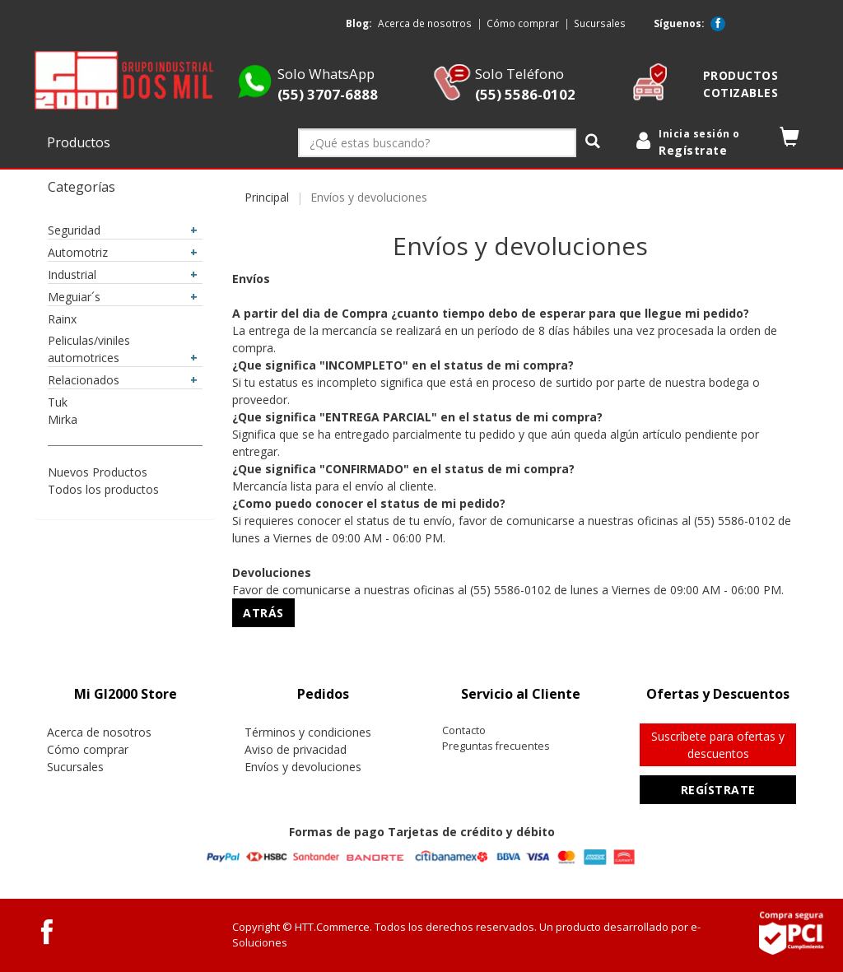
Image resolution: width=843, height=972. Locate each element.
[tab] (125, 694)
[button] (790, 140)
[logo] (125, 80)
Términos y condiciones (308, 732)
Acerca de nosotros (425, 23)
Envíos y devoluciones (303, 766)
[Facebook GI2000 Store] (718, 24)
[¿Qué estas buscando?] (437, 142)
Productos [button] (80, 142)
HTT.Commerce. (333, 926)
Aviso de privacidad (296, 749)
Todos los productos (103, 489)
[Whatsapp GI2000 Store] (254, 96)
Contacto (464, 730)
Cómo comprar (523, 23)
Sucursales (600, 23)
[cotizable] (649, 96)
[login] (698, 143)
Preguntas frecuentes (496, 746)
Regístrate (718, 790)
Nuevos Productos (97, 472)
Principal (267, 197)
